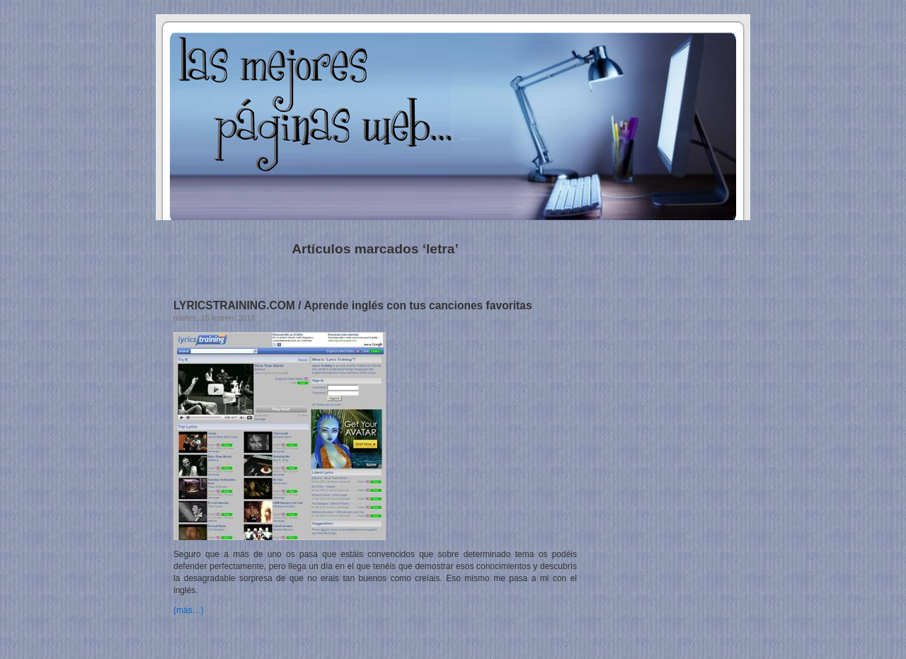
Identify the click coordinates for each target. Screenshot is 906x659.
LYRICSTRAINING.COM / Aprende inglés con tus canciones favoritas (352, 305)
